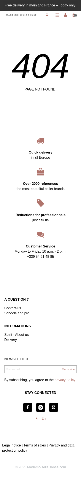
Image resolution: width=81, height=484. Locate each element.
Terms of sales (35, 445)
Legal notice (11, 445)
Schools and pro (16, 313)
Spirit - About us (16, 334)
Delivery (10, 340)
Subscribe (68, 369)
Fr (37, 418)
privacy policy (65, 380)
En (43, 418)
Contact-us (12, 308)
